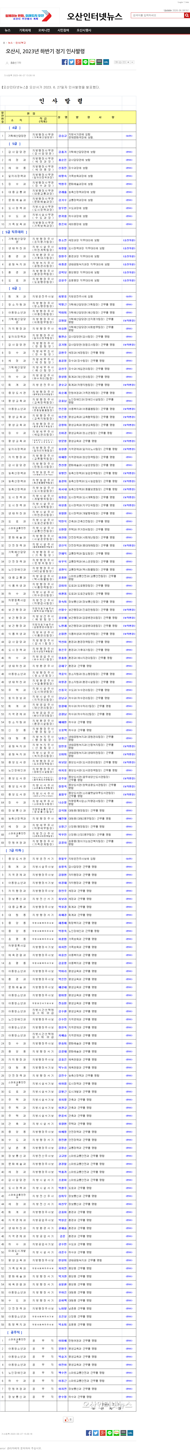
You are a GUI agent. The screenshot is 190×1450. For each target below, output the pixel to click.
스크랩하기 (116, 62)
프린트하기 (120, 62)
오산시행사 (84, 30)
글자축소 (132, 62)
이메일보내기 (124, 62)
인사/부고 (21, 42)
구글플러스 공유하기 (78, 62)
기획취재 (25, 30)
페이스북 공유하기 (65, 62)
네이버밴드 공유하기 (99, 62)
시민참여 (63, 30)
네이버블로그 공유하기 (92, 62)
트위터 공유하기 (71, 62)
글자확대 (128, 62)
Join (187, 2)
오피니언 (44, 30)
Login (180, 2)
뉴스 (8, 30)
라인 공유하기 (85, 62)
